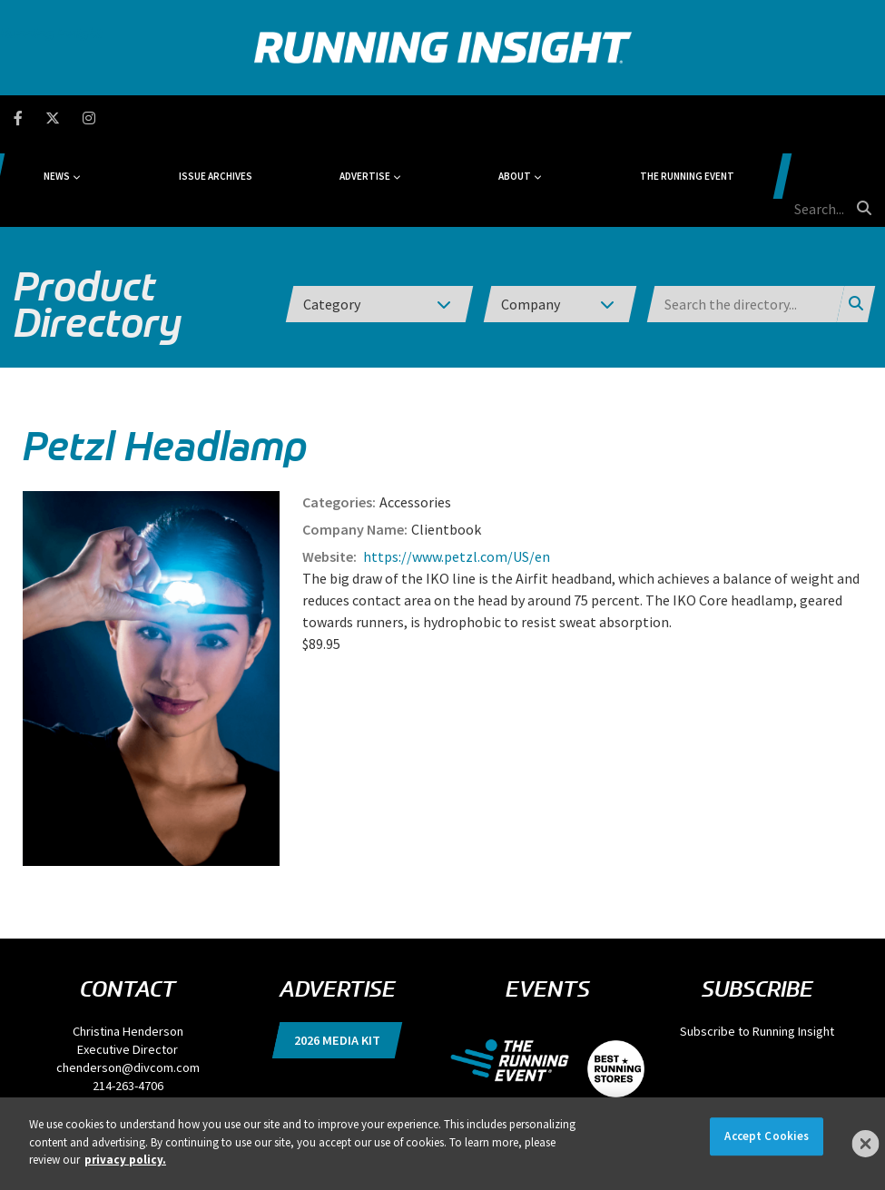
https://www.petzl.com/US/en (455, 470)
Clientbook (446, 443)
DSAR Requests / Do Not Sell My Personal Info (349, 1091)
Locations (538, 1091)
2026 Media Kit (337, 954)
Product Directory (98, 218)
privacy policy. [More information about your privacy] (125, 1159)
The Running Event (655, 118)
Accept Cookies (766, 1136)
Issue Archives (304, 118)
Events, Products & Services (627, 1091)
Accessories (415, 416)
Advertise (413, 118)
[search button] (861, 117)
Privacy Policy (216, 1091)
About (523, 118)
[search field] (789, 118)
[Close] (866, 1143)
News (187, 118)
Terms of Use (480, 1091)
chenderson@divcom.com (128, 981)
